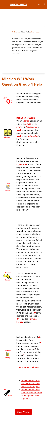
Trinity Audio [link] (25, 32)
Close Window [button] (23, 412)
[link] (18, 4)
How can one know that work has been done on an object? (30, 383)
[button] (39, 4)
